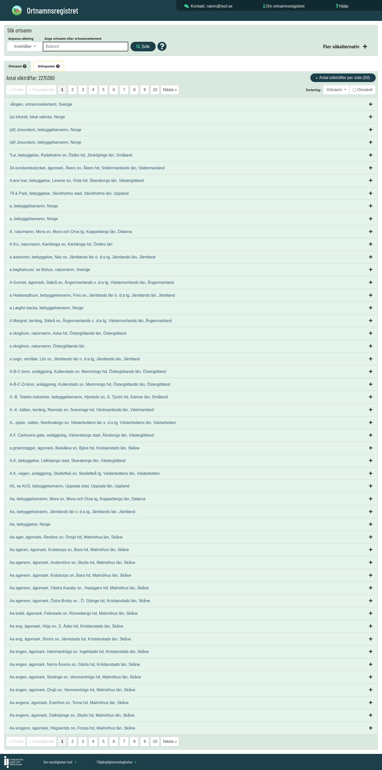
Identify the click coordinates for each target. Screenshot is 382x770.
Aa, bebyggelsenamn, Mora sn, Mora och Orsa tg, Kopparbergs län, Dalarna (78, 499)
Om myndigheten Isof (60, 761)
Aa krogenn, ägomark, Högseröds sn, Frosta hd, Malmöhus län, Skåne (72, 728)
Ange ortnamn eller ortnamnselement (73, 38)
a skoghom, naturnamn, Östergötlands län (47, 346)
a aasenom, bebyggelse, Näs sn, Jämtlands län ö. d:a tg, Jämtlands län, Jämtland (82, 257)
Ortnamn (17, 66)
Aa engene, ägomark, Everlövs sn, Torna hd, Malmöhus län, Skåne (69, 703)
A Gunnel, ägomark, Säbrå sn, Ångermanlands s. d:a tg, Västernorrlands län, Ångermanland (92, 282)
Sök (143, 46)
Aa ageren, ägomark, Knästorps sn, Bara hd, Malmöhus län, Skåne (69, 550)
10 (155, 90)
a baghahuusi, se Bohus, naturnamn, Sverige (50, 269)
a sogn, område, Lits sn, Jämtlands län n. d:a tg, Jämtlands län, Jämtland (75, 359)
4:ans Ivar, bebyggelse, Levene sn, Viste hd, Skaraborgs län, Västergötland (77, 180)
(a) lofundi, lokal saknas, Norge (37, 117)
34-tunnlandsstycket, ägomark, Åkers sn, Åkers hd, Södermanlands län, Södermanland (87, 168)
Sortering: (313, 90)
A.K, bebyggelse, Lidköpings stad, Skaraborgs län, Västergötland (67, 460)
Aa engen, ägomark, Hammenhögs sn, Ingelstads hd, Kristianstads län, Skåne (79, 651)
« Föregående (41, 90)
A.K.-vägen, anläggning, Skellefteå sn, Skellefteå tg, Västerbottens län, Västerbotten (85, 473)
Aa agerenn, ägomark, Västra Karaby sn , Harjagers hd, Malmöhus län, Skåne (79, 588)
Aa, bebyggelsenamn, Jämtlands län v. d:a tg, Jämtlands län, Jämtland (72, 512)
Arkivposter (49, 66)
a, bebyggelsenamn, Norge (34, 206)
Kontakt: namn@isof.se (212, 6)
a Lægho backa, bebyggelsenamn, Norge (46, 308)
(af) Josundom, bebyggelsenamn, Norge (45, 130)
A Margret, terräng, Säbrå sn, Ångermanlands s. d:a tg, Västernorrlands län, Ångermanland (91, 321)
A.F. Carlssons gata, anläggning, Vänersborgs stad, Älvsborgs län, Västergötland (82, 435)
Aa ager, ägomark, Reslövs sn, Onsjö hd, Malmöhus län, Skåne (66, 537)
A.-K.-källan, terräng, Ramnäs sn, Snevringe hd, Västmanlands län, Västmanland (82, 410)
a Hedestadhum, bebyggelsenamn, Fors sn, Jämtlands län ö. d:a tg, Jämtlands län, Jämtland (92, 295)
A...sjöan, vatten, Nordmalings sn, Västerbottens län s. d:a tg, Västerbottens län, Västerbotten (93, 422)
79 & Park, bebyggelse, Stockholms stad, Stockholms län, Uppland (69, 193)
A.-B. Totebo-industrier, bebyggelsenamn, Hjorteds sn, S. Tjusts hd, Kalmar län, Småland (89, 397)
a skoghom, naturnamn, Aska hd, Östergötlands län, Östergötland (68, 333)
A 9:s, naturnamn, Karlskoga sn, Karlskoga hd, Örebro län (61, 244)
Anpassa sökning (20, 38)
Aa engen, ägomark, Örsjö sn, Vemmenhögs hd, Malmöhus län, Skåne (72, 690)
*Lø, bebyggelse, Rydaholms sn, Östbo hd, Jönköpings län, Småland (71, 155)
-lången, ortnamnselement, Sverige (41, 104)
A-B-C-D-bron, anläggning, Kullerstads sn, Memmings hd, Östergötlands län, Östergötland (90, 384)
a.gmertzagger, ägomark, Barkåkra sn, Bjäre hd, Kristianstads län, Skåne (75, 448)
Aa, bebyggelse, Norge (30, 524)
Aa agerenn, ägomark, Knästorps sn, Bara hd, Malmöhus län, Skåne (70, 575)
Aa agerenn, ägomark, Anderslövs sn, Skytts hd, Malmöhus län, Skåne (72, 562)
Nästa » (170, 90)
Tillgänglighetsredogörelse (116, 761)
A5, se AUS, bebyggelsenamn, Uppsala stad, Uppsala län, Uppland (70, 486)
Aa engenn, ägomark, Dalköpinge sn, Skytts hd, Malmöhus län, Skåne (72, 715)
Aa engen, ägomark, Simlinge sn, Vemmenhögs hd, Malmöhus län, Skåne (75, 677)
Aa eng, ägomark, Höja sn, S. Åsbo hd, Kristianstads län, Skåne (66, 626)
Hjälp (343, 6)
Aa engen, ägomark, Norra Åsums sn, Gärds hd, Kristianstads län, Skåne (75, 664)
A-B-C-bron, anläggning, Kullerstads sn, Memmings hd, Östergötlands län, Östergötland (88, 371)
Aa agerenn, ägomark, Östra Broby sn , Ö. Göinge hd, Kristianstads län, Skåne (80, 601)
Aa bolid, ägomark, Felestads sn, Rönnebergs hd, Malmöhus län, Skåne (74, 613)
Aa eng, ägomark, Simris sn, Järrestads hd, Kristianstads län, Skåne (70, 639)
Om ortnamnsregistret (285, 6)
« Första (16, 90)
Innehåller (23, 46)
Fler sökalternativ (341, 46)
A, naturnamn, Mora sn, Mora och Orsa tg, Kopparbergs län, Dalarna (71, 231)
